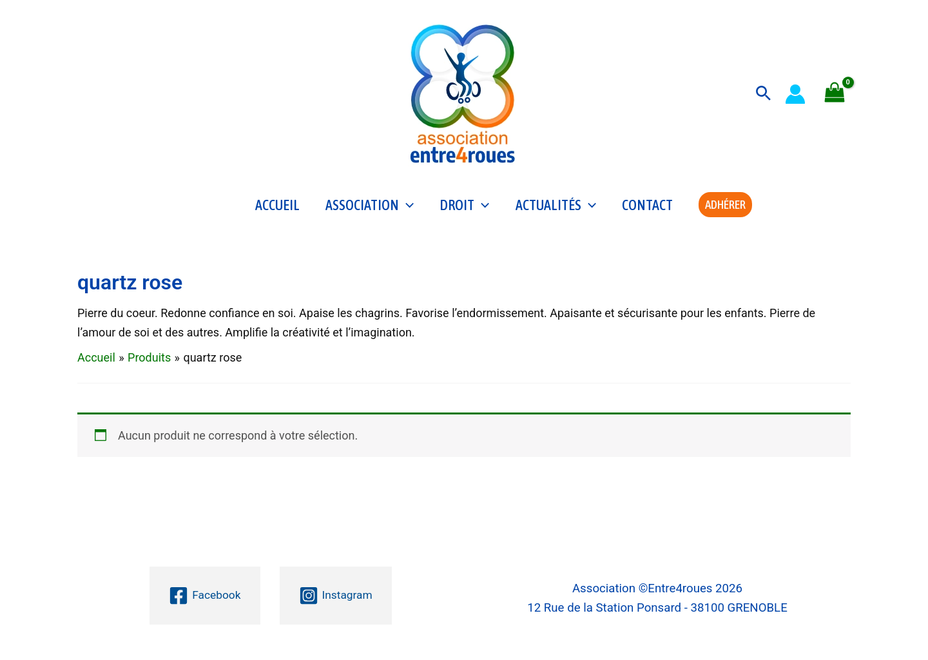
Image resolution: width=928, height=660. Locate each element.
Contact (647, 210)
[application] (406, 210)
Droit (464, 210)
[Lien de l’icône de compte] (795, 94)
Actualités (556, 210)
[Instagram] (336, 596)
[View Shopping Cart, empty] (834, 93)
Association (369, 210)
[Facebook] (204, 596)
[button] (763, 93)
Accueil (277, 210)
